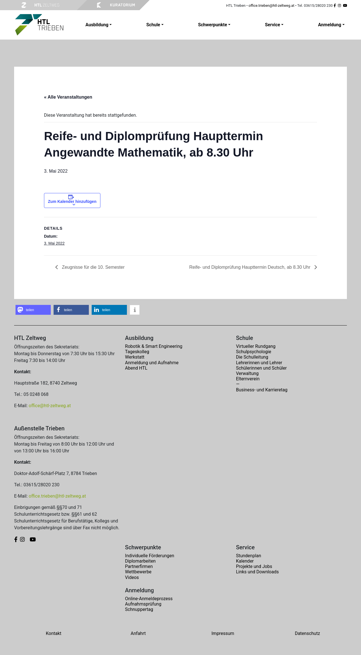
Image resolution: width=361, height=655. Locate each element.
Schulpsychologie (253, 351)
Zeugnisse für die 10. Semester (93, 267)
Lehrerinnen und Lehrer (259, 362)
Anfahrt (138, 633)
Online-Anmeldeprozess (149, 598)
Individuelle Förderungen (149, 555)
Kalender (245, 561)
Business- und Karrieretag (261, 389)
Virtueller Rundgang (256, 346)
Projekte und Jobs (254, 566)
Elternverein (248, 378)
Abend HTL (136, 368)
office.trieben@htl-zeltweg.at (271, 5)
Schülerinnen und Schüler (261, 368)
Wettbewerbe (138, 571)
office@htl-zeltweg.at (50, 405)
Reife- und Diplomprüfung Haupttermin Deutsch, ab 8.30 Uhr (250, 267)
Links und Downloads (257, 571)
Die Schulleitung (252, 357)
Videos (132, 577)
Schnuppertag (139, 609)
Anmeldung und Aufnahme (152, 362)
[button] (33, 310)
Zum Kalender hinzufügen (72, 201)
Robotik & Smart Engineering (153, 346)
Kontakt (53, 633)
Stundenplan (248, 555)
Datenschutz (307, 633)
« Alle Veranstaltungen (68, 97)
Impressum (223, 633)
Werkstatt (134, 357)
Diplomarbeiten (140, 561)
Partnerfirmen (139, 566)
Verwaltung (247, 373)
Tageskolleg (137, 351)
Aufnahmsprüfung (143, 604)
